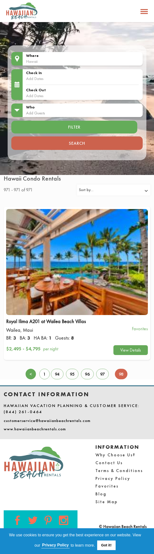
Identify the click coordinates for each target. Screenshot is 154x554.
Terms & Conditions (119, 470)
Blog (101, 494)
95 (72, 374)
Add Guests (35, 113)
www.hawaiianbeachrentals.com (35, 429)
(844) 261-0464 (23, 411)
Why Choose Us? (115, 455)
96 (87, 374)
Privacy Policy (112, 478)
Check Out (36, 89)
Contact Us (109, 462)
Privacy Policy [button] (55, 545)
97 (102, 374)
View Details (130, 350)
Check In (34, 72)
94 (57, 374)
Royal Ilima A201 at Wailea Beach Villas (46, 321)
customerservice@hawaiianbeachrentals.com (47, 420)
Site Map (106, 501)
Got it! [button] (106, 545)
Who (30, 107)
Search (77, 143)
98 (123, 374)
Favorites (107, 486)
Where (32, 55)
